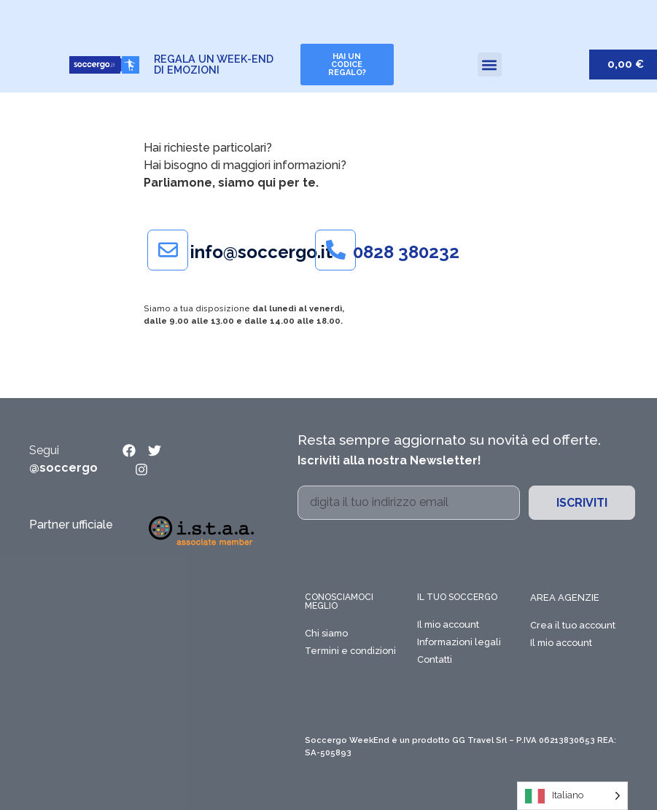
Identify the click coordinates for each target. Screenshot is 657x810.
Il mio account (448, 624)
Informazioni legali (459, 641)
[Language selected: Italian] (572, 796)
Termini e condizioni (350, 650)
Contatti (434, 659)
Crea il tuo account (572, 625)
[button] (490, 64)
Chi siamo (326, 633)
